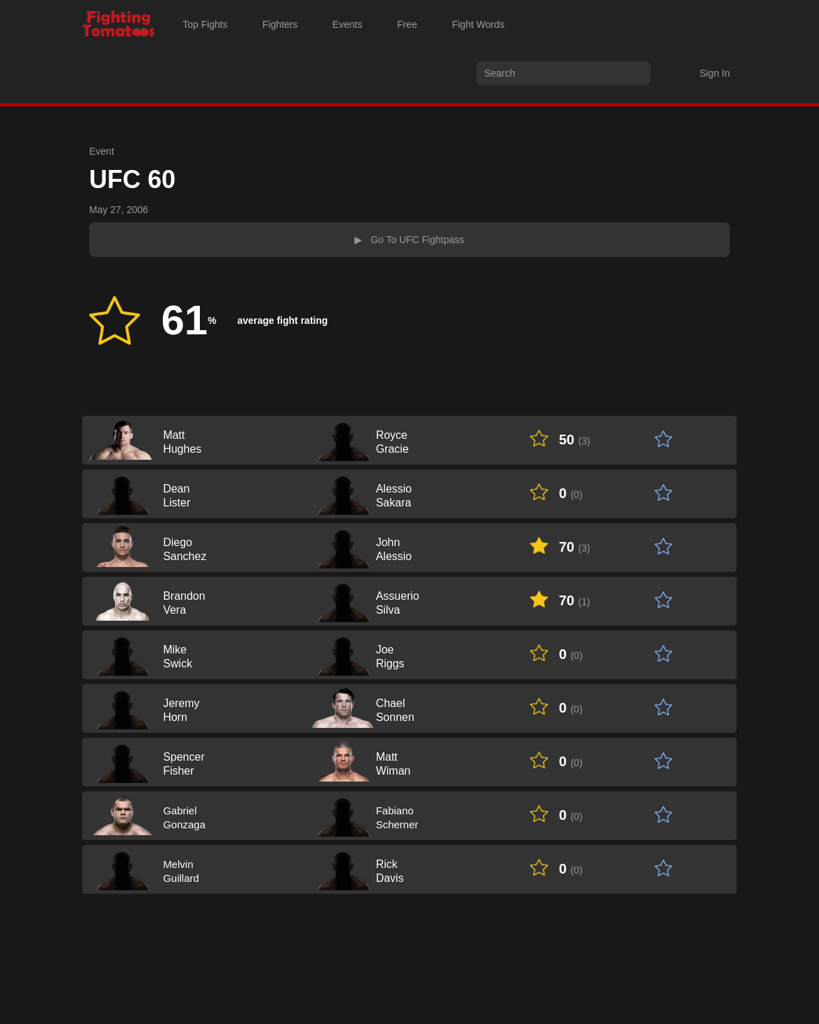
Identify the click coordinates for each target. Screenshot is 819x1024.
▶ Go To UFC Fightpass (409, 239)
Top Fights (205, 24)
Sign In (714, 73)
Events (347, 24)
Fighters (280, 24)
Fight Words (478, 24)
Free (407, 24)
